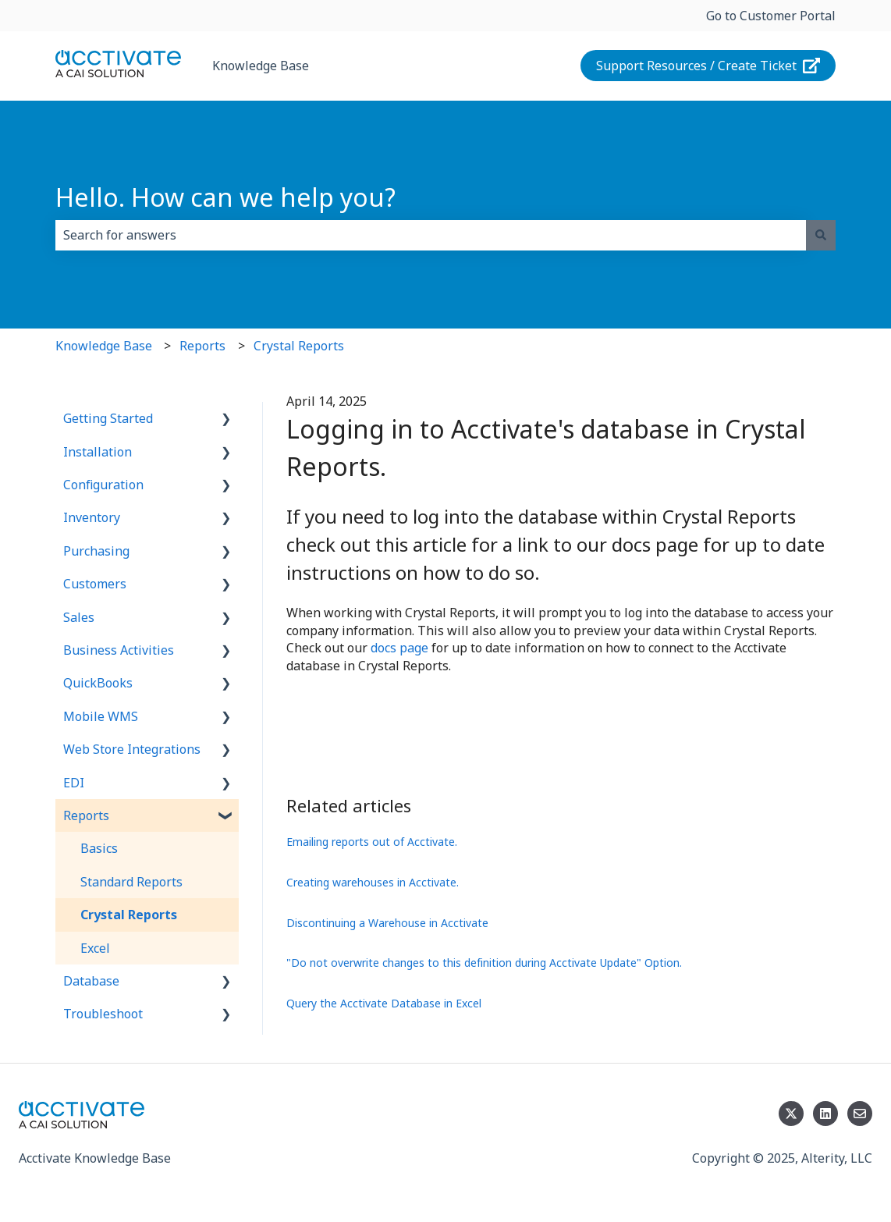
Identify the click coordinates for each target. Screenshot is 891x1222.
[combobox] (430, 235)
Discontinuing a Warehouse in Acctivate (387, 922)
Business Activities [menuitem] (118, 650)
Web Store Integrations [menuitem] (132, 749)
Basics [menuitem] (99, 848)
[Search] (821, 235)
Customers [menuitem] (94, 583)
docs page (399, 647)
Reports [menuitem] (86, 815)
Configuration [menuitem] (103, 484)
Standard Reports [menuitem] (131, 881)
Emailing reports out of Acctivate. (371, 841)
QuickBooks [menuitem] (98, 682)
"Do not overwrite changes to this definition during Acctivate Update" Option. (484, 962)
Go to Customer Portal (771, 15)
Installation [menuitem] (97, 451)
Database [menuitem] (91, 980)
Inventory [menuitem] (91, 517)
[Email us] (859, 1113)
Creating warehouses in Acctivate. (372, 882)
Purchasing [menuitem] (96, 550)
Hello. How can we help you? (225, 197)
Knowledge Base (260, 65)
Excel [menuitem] (95, 948)
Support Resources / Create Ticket (708, 65)
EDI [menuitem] (73, 782)
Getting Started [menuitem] (108, 418)
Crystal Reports (299, 345)
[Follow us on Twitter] (791, 1113)
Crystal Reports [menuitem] (128, 914)
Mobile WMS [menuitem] (100, 716)
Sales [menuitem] (78, 617)
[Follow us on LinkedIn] (825, 1113)
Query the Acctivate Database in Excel (383, 1003)
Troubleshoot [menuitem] (103, 1013)
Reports (202, 345)
